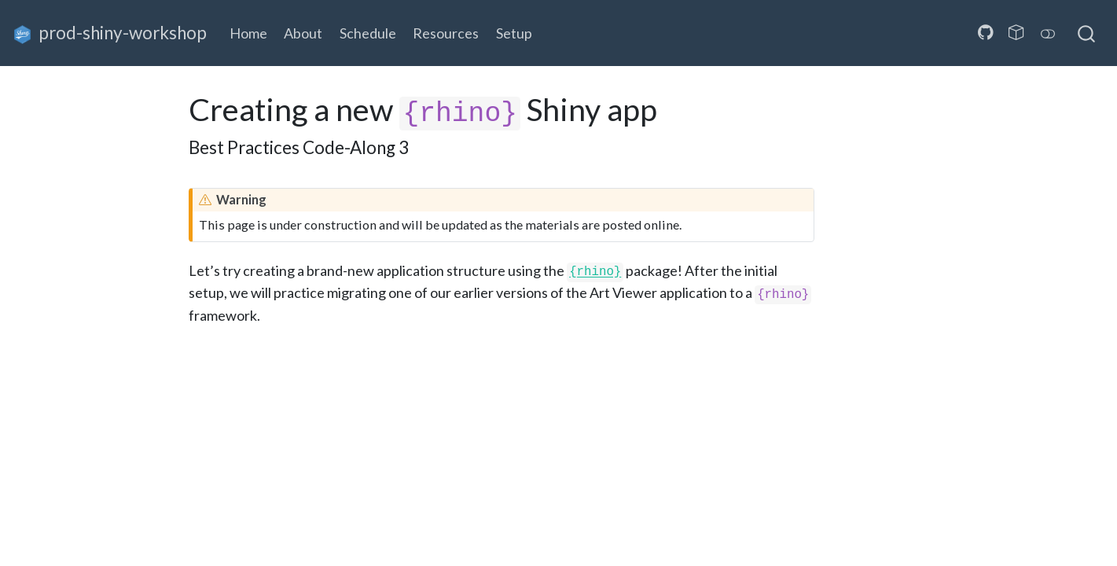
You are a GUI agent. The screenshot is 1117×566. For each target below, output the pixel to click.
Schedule (368, 33)
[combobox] (1087, 33)
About (303, 33)
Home (248, 33)
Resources (446, 33)
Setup (514, 33)
